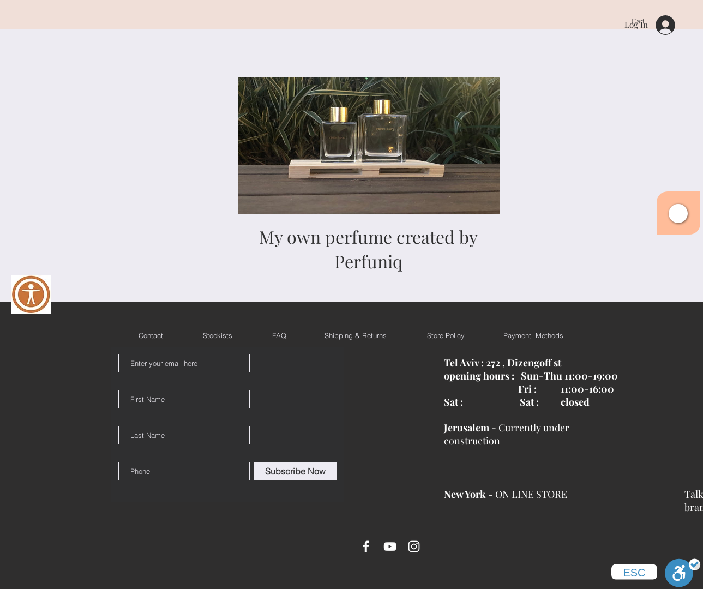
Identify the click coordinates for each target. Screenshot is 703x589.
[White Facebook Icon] (366, 546)
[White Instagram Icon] (414, 546)
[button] (678, 213)
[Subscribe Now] (295, 471)
